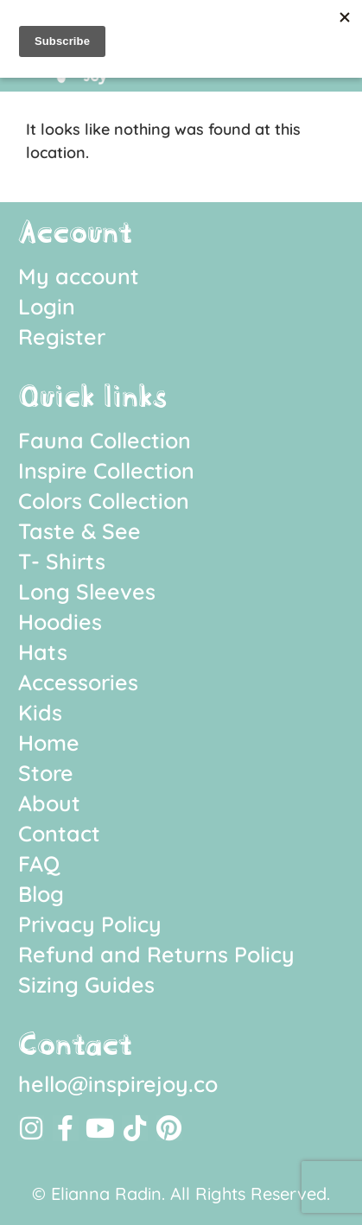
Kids (40, 712)
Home (48, 742)
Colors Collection (103, 500)
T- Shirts (61, 561)
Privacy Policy (90, 924)
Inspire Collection (106, 470)
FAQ (39, 863)
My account (78, 276)
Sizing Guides (86, 984)
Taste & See (79, 530)
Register (61, 336)
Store (45, 772)
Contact (59, 833)
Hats (42, 651)
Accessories (78, 682)
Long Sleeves (87, 591)
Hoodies (60, 621)
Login (46, 306)
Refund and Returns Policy (156, 954)
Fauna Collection (104, 440)
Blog (41, 893)
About (49, 803)
